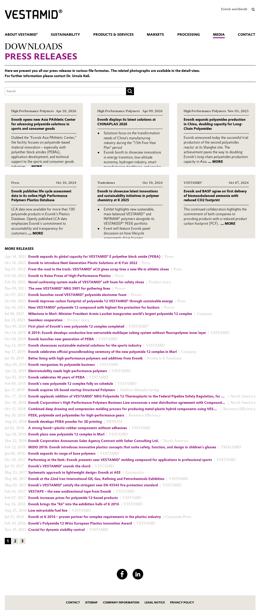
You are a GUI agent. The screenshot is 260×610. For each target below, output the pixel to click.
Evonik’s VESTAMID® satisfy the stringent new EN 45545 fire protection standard (93, 485)
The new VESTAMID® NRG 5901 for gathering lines (69, 288)
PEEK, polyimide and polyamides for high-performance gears (76, 415)
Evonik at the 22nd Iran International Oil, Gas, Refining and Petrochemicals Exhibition (96, 479)
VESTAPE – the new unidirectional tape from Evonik (69, 491)
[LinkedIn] (138, 574)
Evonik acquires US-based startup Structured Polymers (71, 390)
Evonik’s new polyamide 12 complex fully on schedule (70, 384)
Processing (188, 35)
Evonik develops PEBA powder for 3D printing (65, 422)
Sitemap (91, 602)
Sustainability (65, 35)
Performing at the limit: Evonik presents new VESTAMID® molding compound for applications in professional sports (120, 460)
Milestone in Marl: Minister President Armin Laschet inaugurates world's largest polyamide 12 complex (110, 314)
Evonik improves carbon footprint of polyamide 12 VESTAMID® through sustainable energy (100, 301)
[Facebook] (122, 574)
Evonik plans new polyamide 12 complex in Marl (66, 434)
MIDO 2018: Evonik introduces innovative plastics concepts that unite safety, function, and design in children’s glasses (122, 447)
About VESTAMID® (21, 35)
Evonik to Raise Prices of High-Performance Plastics (69, 276)
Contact (246, 35)
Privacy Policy (182, 602)
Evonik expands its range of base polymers (62, 454)
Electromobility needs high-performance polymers (67, 371)
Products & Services (113, 35)
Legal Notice (155, 602)
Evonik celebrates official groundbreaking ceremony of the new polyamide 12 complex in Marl (102, 352)
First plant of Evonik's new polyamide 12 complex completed (76, 326)
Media (219, 35)
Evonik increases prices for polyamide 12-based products (73, 498)
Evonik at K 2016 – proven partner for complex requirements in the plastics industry (94, 517)
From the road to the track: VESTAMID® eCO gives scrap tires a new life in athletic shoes (98, 269)
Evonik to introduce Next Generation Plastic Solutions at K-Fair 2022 (82, 263)
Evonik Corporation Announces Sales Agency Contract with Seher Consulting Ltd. (93, 441)
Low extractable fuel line (47, 510)
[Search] (253, 9)
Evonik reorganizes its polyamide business (61, 365)
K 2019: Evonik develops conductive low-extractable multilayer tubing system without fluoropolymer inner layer (117, 333)
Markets (155, 35)
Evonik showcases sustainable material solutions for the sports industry (84, 345)
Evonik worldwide (234, 9)
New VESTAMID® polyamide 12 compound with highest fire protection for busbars (93, 307)
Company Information (121, 602)
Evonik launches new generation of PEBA (61, 339)
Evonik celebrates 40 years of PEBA (56, 377)
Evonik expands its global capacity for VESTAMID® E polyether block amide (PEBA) (94, 257)
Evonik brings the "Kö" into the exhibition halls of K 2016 (73, 504)
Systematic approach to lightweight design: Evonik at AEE (74, 473)
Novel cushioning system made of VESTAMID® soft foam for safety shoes (86, 282)
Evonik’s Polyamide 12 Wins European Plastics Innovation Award (80, 523)
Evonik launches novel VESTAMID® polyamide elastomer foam (77, 295)
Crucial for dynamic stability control (56, 530)
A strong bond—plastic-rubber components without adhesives (77, 428)
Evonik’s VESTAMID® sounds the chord (59, 466)
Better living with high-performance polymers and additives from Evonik (85, 358)
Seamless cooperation (45, 320)
